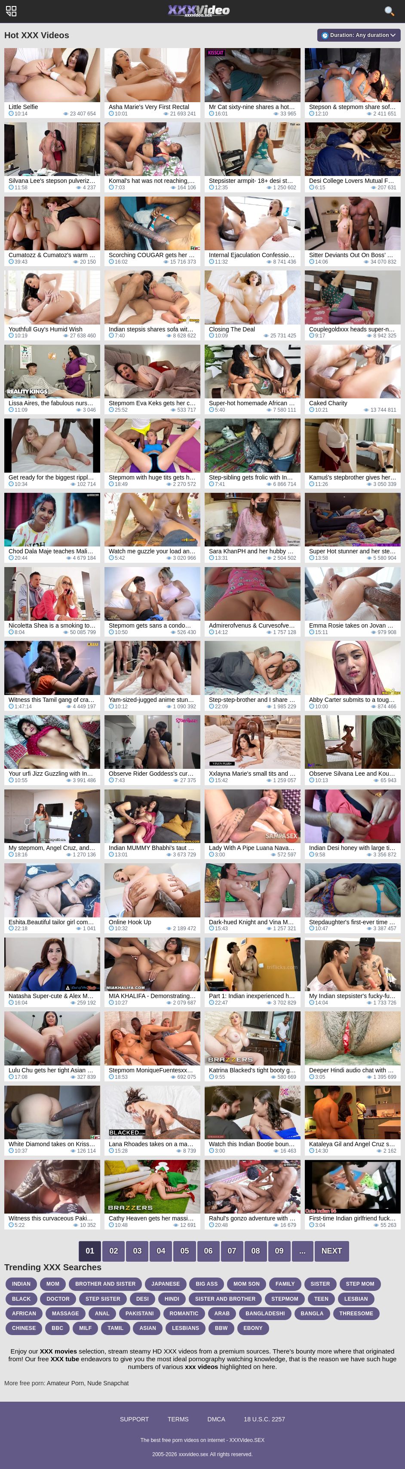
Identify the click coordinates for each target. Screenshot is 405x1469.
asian (147, 1328)
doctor (58, 1299)
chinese (24, 1328)
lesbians (185, 1328)
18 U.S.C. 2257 (264, 1419)
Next (332, 1251)
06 (208, 1251)
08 (256, 1251)
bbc (57, 1328)
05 (184, 1251)
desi (142, 1299)
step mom (360, 1284)
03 (137, 1251)
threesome (357, 1314)
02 (113, 1251)
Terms (178, 1419)
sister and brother (225, 1299)
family (285, 1284)
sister (320, 1284)
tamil (115, 1328)
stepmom (284, 1299)
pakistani (140, 1314)
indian (21, 1284)
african (24, 1314)
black (21, 1299)
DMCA (216, 1419)
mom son (246, 1284)
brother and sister (105, 1284)
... (302, 1251)
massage (65, 1314)
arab (222, 1314)
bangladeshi (265, 1314)
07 (232, 1251)
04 (160, 1251)
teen (321, 1299)
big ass (207, 1284)
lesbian (356, 1299)
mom (52, 1284)
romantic (184, 1314)
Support (134, 1419)
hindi (172, 1299)
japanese (165, 1284)
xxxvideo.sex (194, 1454)
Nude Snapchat (108, 1383)
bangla (312, 1314)
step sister (103, 1299)
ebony (253, 1328)
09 (279, 1251)
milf (85, 1328)
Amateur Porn (65, 1383)
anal (102, 1314)
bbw (221, 1328)
